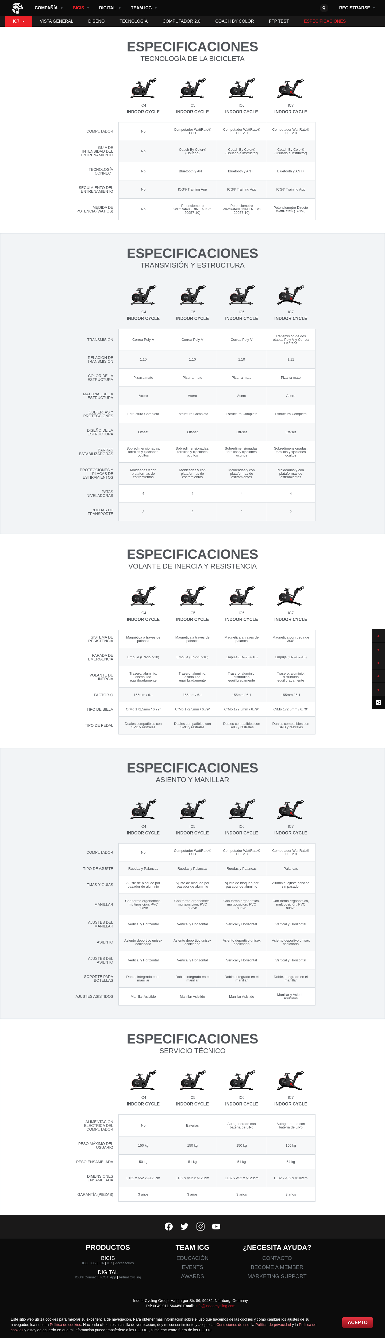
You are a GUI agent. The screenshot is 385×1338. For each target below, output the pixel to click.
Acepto (358, 1322)
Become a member (277, 1267)
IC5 (93, 1263)
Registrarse (354, 8)
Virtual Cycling (130, 1277)
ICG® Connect (86, 1277)
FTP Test (279, 21)
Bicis (78, 8)
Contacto (277, 1258)
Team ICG (141, 8)
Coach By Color (234, 21)
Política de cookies (65, 1324)
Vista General (56, 21)
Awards (192, 1276)
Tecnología (134, 21)
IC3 (84, 1263)
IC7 (16, 21)
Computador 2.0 (181, 21)
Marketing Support (277, 1276)
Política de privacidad (273, 1324)
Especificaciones (325, 21)
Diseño (96, 21)
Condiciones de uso (233, 1324)
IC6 (101, 1263)
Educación (192, 1258)
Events (192, 1267)
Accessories (124, 1263)
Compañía (46, 8)
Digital (107, 8)
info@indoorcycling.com (215, 1306)
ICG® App (108, 1277)
